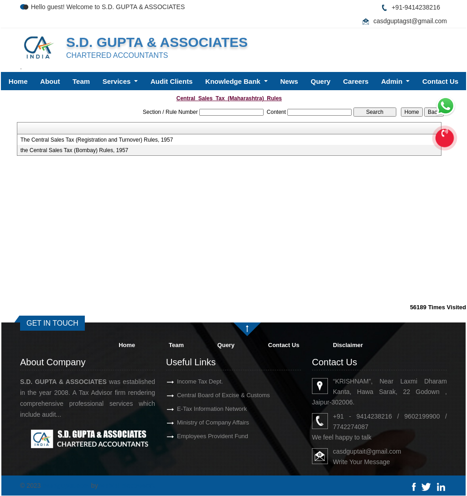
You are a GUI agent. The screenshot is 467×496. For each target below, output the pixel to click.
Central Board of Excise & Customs (207, 395)
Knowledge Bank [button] (233, 81)
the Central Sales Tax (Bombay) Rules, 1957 (75, 150)
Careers (355, 81)
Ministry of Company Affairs (197, 422)
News (289, 81)
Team (81, 81)
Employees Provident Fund (196, 436)
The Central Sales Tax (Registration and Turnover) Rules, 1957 (97, 140)
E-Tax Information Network (195, 408)
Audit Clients (171, 81)
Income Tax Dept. (184, 381)
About (50, 81)
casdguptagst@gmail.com (410, 21)
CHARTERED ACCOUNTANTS (117, 55)
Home (18, 81)
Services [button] (118, 81)
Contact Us (440, 81)
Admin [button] (393, 81)
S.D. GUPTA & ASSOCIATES (157, 42)
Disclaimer (348, 345)
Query (320, 81)
